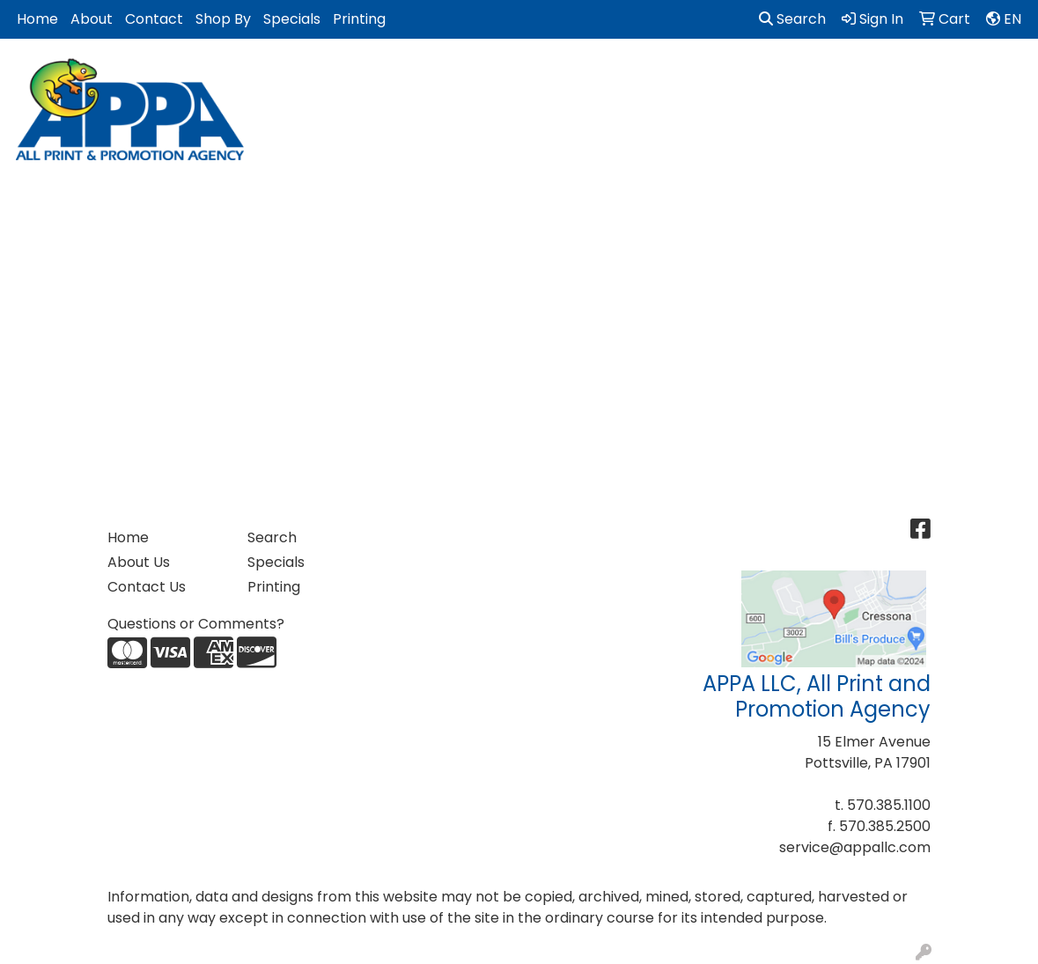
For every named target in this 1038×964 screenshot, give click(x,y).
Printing (359, 19)
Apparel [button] (295, 77)
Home (37, 19)
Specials (291, 19)
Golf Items (605, 77)
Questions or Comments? (195, 624)
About (91, 19)
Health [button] (793, 77)
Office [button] (866, 77)
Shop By (223, 19)
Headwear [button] (705, 77)
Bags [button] (369, 77)
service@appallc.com (855, 847)
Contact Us (146, 587)
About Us (138, 562)
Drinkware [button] (450, 77)
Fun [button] (527, 77)
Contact (154, 19)
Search (792, 19)
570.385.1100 (889, 805)
